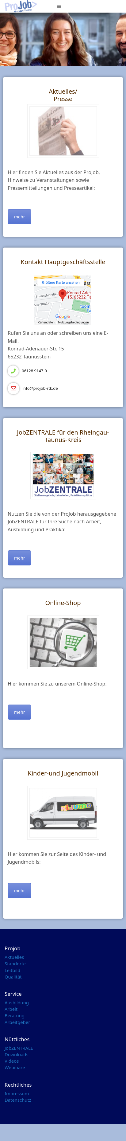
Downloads (17, 1054)
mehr (19, 217)
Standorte (15, 963)
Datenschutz (18, 1100)
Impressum (17, 1093)
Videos (12, 1061)
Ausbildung (17, 1002)
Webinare (15, 1067)
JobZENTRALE (19, 1048)
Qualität (13, 977)
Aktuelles (14, 957)
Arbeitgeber (17, 1022)
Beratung (15, 1015)
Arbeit (11, 1009)
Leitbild (12, 970)
